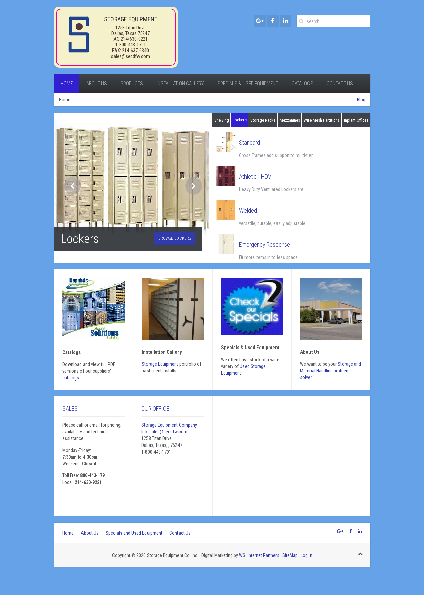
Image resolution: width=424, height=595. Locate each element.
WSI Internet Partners (259, 555)
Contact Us (340, 83)
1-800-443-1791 (130, 45)
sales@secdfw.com (130, 56)
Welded (248, 210)
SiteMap (290, 555)
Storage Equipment (160, 364)
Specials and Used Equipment (134, 533)
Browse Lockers (174, 238)
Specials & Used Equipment (247, 83)
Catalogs (302, 83)
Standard (249, 142)
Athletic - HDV (255, 176)
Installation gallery (162, 352)
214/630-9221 (134, 39)
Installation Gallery (180, 83)
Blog (361, 99)
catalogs (70, 378)
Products (132, 83)
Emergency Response (264, 244)
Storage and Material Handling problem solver (330, 370)
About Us (96, 83)
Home (67, 83)
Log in (306, 555)
